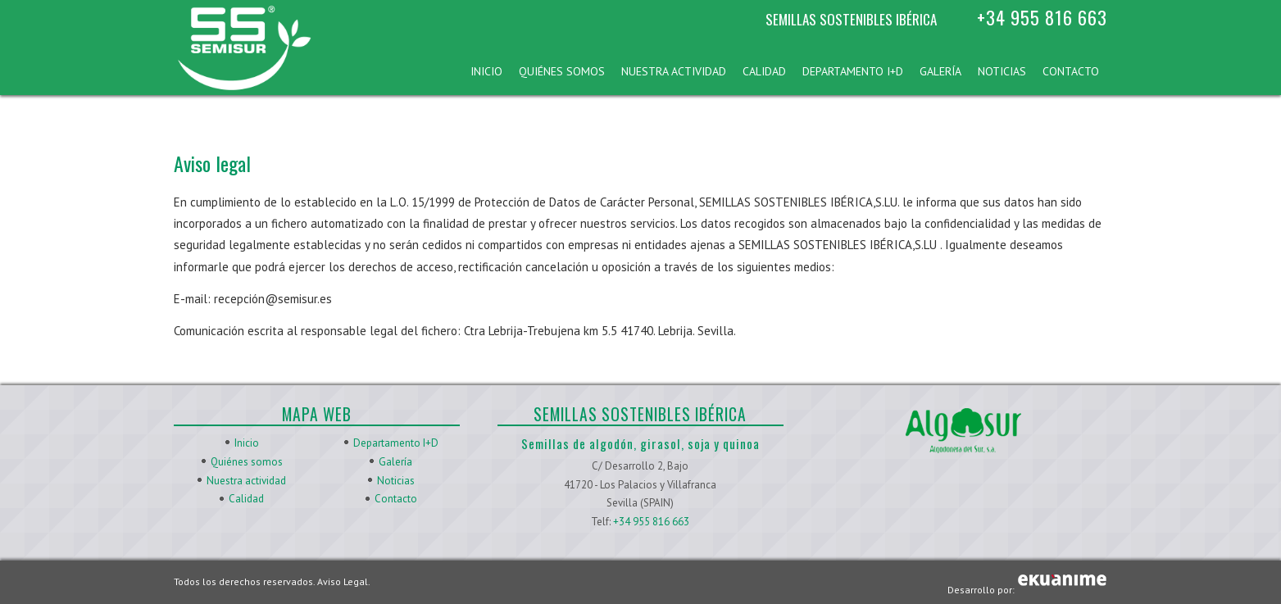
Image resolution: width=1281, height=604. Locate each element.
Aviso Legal (342, 581)
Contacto (1071, 71)
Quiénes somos (562, 71)
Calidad (764, 71)
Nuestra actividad (673, 71)
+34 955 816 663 (1042, 17)
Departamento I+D (852, 71)
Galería (940, 71)
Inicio (486, 71)
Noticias (1002, 71)
